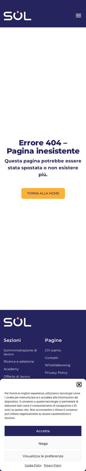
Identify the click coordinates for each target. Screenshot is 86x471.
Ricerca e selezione (19, 361)
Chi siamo (53, 350)
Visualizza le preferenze (43, 456)
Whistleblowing (57, 365)
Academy (11, 369)
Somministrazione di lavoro (20, 352)
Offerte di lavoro (17, 376)
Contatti (51, 358)
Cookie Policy (33, 465)
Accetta (43, 431)
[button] (79, 384)
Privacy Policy (52, 465)
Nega (43, 443)
